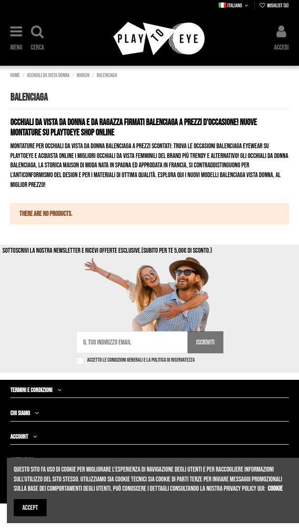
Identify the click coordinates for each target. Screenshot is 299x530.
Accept (30, 508)
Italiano (234, 5)
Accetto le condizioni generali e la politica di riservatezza (141, 360)
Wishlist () (274, 5)
